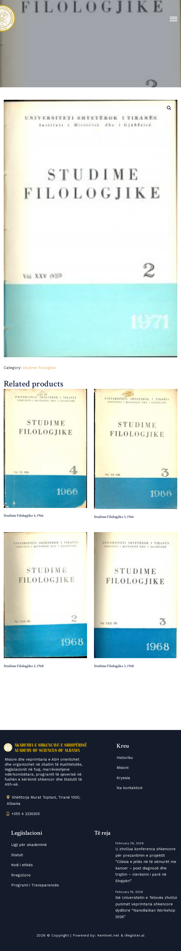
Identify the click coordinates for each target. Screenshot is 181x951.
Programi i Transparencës (35, 885)
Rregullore (21, 875)
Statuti (17, 855)
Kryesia (123, 778)
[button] (169, 108)
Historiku (125, 757)
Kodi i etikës (22, 865)
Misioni (123, 767)
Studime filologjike (39, 367)
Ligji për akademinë (29, 844)
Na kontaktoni (129, 788)
